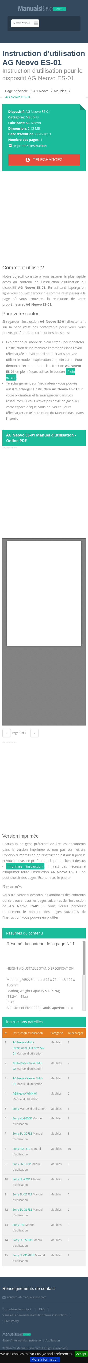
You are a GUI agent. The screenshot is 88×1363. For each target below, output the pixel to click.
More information (44, 1359)
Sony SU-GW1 (22, 1179)
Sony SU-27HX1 (23, 1240)
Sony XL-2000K (22, 1118)
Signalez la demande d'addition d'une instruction (34, 1315)
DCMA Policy (10, 1321)
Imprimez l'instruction (30, 145)
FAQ (42, 1309)
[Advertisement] (44, 220)
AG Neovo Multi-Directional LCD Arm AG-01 (29, 1047)
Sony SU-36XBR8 (23, 1255)
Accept (81, 1354)
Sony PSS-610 (21, 1149)
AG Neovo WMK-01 (25, 1094)
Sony (16, 1109)
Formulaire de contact (16, 1309)
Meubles (32, 117)
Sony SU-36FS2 (22, 1210)
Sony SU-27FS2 (22, 1194)
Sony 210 (19, 1225)
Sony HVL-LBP (22, 1164)
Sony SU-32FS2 (22, 1134)
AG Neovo (33, 123)
